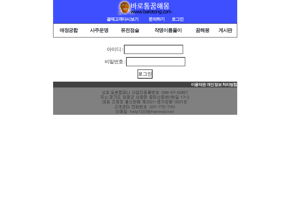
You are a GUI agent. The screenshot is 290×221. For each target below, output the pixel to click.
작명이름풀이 (168, 30)
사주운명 (99, 30)
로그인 (178, 19)
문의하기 (156, 19)
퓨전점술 (130, 30)
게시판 (225, 30)
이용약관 (198, 85)
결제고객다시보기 (122, 19)
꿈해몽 (202, 30)
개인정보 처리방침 (222, 85)
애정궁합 (69, 30)
